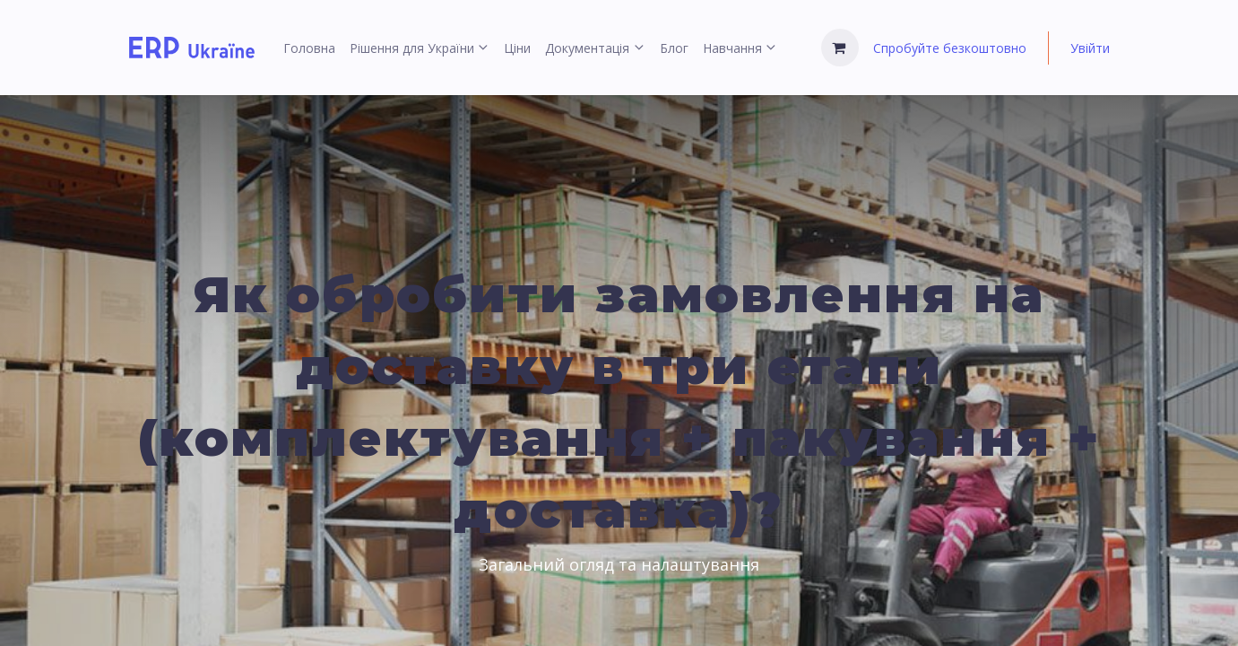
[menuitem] (309, 48)
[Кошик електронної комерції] (840, 47)
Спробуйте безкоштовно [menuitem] (949, 48)
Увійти (1090, 48)
